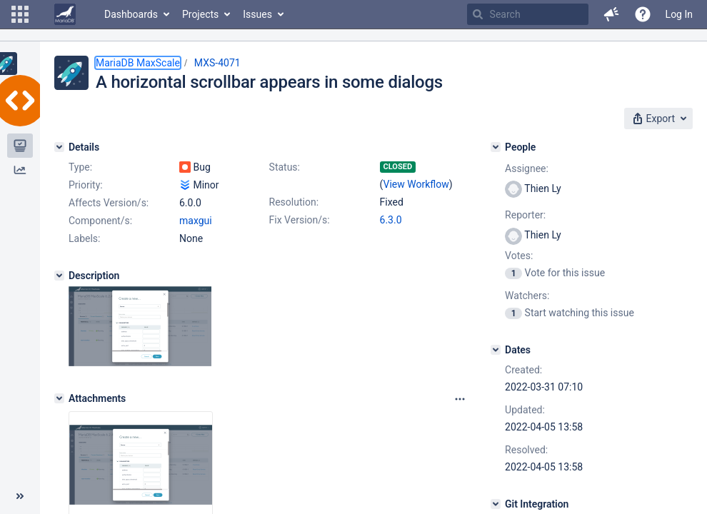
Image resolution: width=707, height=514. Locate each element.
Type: (80, 167)
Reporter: (525, 215)
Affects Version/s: (109, 202)
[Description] (59, 276)
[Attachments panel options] (460, 399)
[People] (496, 147)
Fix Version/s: (299, 220)
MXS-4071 (217, 63)
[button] (20, 14)
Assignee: (526, 168)
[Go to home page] (65, 14)
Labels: (84, 238)
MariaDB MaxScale (138, 63)
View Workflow (416, 184)
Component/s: (100, 220)
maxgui (195, 220)
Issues (257, 14)
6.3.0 (391, 220)
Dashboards (131, 14)
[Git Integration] (496, 504)
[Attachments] (59, 398)
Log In (679, 14)
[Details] (59, 147)
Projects (200, 14)
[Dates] (496, 350)
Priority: (86, 185)
